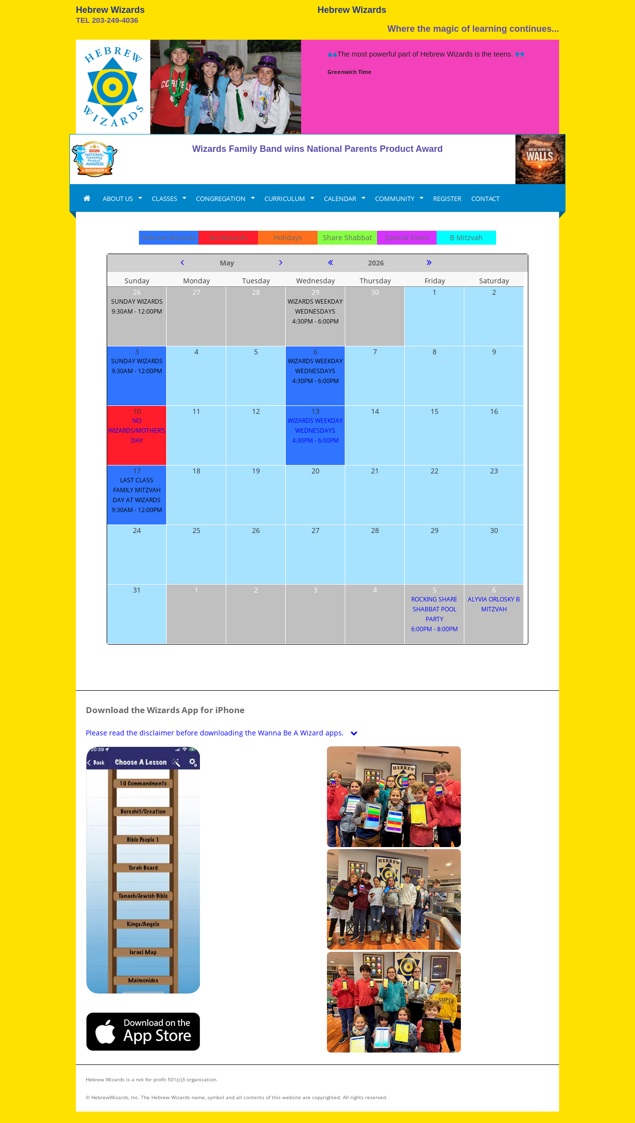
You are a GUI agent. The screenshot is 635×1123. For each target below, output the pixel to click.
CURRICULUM (285, 198)
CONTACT (485, 198)
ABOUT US (118, 198)
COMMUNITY (395, 198)
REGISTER (447, 198)
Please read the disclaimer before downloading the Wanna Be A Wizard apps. (224, 732)
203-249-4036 (115, 20)
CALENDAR (341, 198)
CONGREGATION (221, 198)
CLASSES (165, 198)
